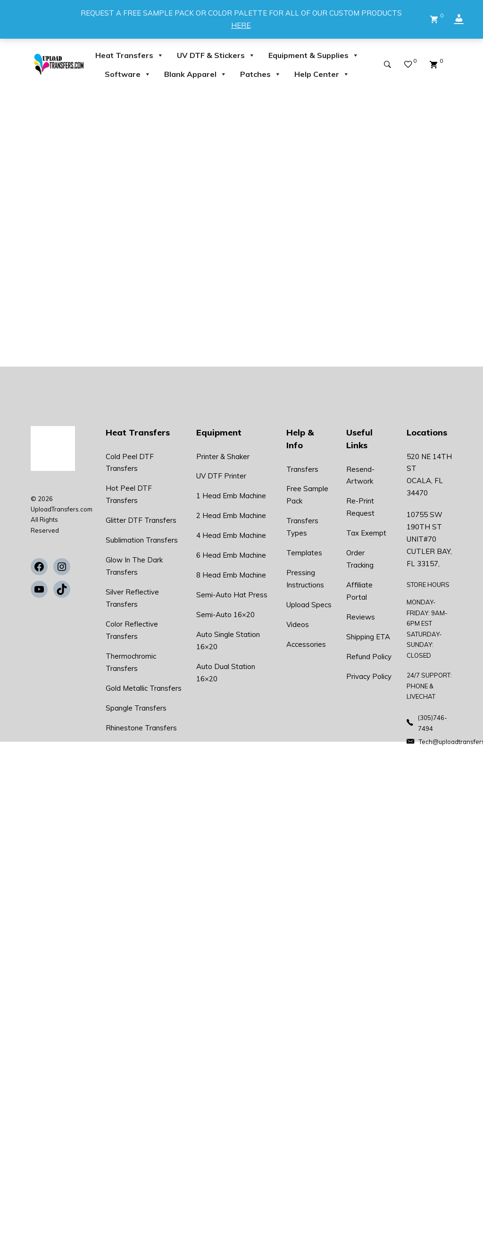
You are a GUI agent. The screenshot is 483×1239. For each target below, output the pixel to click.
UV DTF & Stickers (216, 55)
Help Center (322, 74)
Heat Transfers (129, 55)
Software (128, 74)
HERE (240, 25)
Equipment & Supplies (313, 55)
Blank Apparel (195, 74)
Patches (260, 74)
